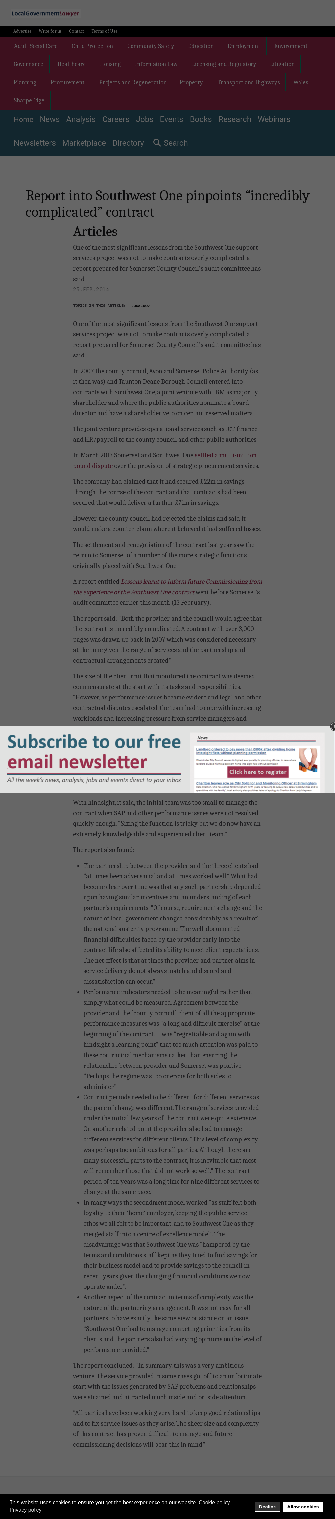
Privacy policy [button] (26, 1510)
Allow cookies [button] (303, 1506)
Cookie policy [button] (214, 1502)
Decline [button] (267, 1506)
